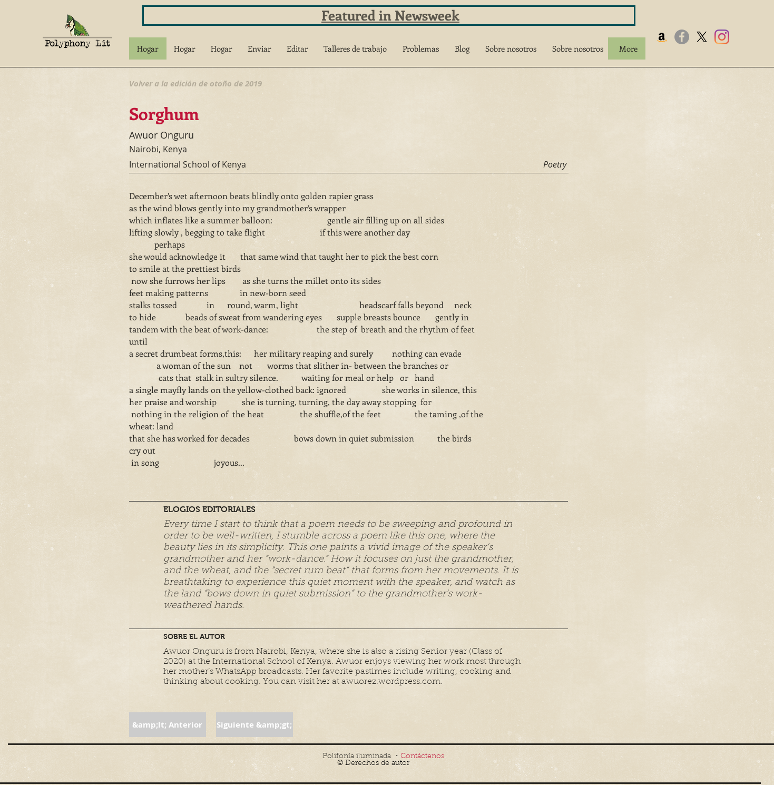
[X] (701, 37)
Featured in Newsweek (390, 15)
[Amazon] (661, 37)
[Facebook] (681, 37)
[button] (259, 48)
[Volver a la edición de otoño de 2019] (195, 83)
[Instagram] (721, 37)
